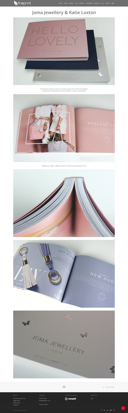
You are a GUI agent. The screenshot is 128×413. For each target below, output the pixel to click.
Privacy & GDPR (43, 404)
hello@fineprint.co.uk (44, 400)
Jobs (92, 398)
